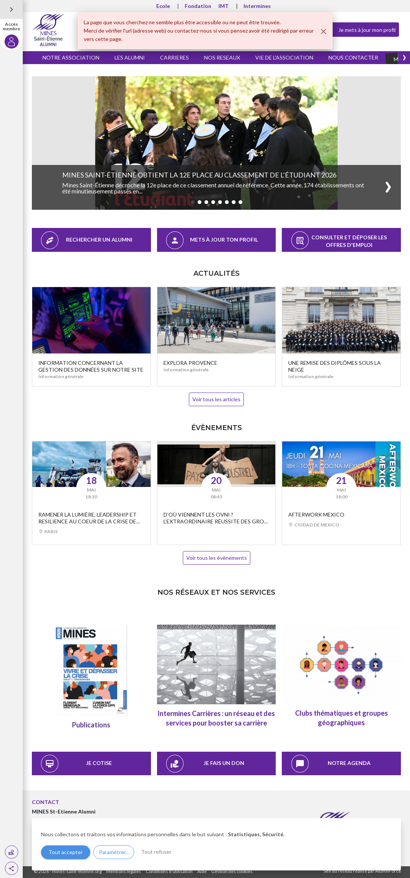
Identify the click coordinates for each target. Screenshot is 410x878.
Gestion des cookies (232, 871)
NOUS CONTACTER (353, 57)
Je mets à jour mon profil (360, 29)
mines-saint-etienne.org (77, 871)
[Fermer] (323, 31)
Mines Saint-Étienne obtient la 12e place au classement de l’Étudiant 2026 (199, 175)
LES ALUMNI (130, 57)
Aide (202, 871)
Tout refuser (156, 851)
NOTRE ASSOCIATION (70, 57)
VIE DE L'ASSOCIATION (284, 57)
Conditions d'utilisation (169, 871)
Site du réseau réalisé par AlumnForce (362, 871)
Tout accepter (66, 852)
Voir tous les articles (216, 399)
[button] (11, 868)
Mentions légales (123, 871)
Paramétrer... (114, 852)
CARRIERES (174, 57)
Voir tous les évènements (216, 557)
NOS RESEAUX (222, 57)
